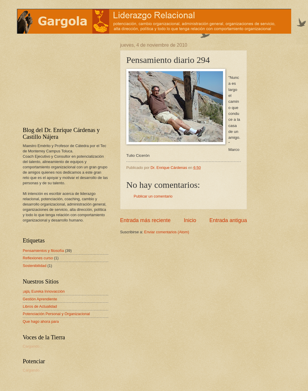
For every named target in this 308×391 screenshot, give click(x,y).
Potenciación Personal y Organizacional (56, 314)
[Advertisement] (59, 79)
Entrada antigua (228, 220)
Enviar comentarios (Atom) (166, 232)
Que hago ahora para (41, 321)
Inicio (190, 220)
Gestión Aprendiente (40, 299)
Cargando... (32, 346)
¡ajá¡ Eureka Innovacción (44, 291)
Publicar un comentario (153, 196)
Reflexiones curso (38, 258)
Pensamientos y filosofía (43, 250)
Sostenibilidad (34, 265)
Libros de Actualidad (40, 306)
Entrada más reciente (145, 220)
